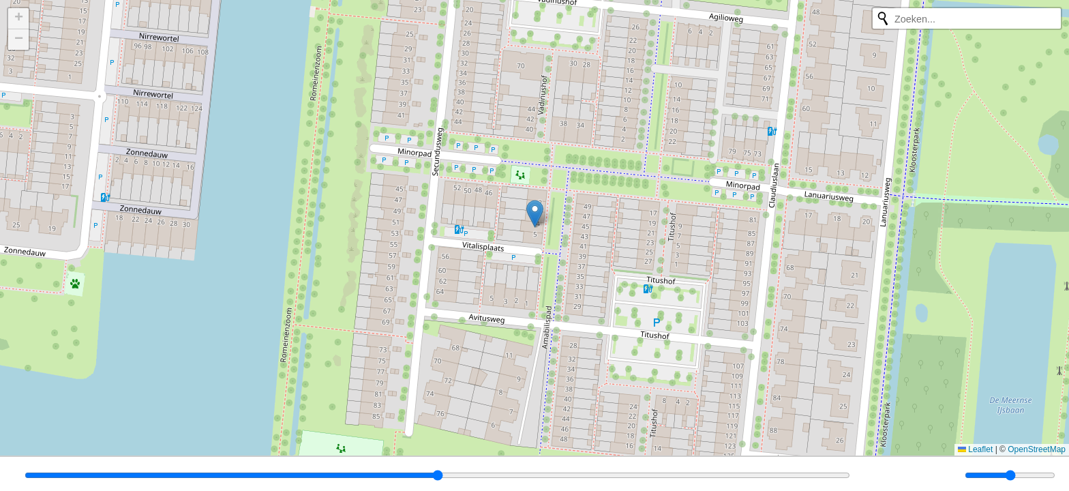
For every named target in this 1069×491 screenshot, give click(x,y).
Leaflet (975, 449)
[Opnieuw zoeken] (883, 18)
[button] (534, 214)
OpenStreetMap (1037, 449)
